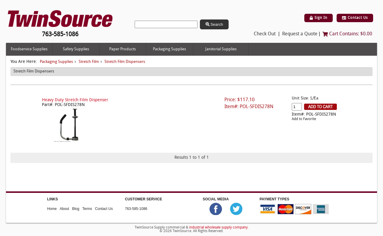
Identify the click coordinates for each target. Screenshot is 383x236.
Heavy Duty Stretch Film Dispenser (75, 100)
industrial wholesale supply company (218, 227)
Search (214, 24)
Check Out (265, 34)
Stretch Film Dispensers (124, 62)
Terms (87, 208)
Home (52, 208)
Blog (75, 208)
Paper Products (122, 49)
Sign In (318, 18)
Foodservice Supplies (29, 49)
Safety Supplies (76, 49)
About (64, 208)
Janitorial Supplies (221, 49)
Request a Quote (299, 34)
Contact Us (355, 18)
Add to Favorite (304, 119)
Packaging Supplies (169, 49)
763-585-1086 (136, 208)
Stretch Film (89, 62)
